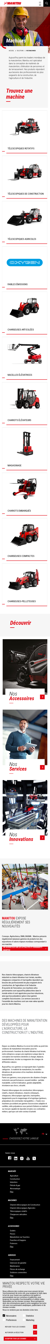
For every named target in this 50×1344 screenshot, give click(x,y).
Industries (13, 1182)
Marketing (30, 1320)
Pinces (12, 1234)
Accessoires (13, 1226)
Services (12, 1255)
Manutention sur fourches (20, 1237)
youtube (27, 1158)
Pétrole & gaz (15, 1185)
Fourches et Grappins (18, 1240)
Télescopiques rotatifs (18, 1211)
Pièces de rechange (17, 1269)
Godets (12, 1231)
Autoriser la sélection (21, 1333)
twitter (33, 1158)
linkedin (14, 1158)
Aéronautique (15, 1189)
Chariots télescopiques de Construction (25, 1205)
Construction (15, 1179)
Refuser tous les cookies (21, 1327)
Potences (13, 1243)
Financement (15, 1260)
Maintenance (15, 1266)
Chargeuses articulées (18, 1214)
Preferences (11, 1320)
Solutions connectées (18, 1272)
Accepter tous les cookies (21, 1339)
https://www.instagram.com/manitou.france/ (20, 1158)
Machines (12, 1200)
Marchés (12, 1171)
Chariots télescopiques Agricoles (22, 1208)
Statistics (30, 1316)
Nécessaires (11, 1316)
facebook (8, 1158)
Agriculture (14, 1176)
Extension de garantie (18, 1263)
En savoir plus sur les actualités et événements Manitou (25, 949)
